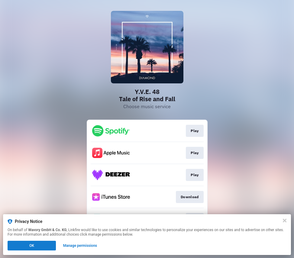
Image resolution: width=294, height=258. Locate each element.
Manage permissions (80, 245)
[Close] (284, 220)
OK (31, 245)
